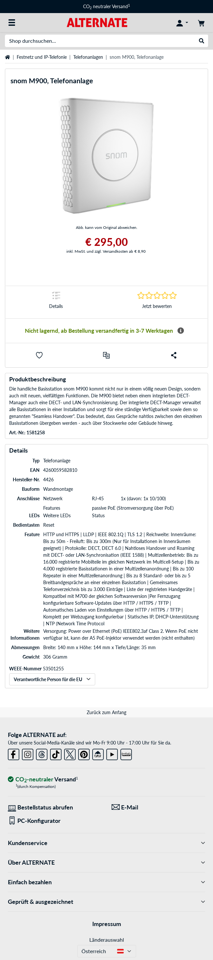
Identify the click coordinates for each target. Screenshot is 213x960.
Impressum (106, 923)
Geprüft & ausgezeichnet (106, 901)
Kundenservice (106, 843)
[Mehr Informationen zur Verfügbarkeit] (180, 331)
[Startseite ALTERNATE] (97, 22)
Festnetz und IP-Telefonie (42, 57)
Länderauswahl (106, 939)
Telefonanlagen (88, 57)
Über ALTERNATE (106, 862)
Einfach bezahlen (106, 882)
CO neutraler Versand (106, 6)
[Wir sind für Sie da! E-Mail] (158, 807)
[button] (39, 355)
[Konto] (182, 22)
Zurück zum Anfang (106, 712)
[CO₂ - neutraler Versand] (43, 779)
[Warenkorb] (201, 22)
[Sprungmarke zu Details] (56, 302)
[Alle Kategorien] (12, 22)
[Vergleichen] (106, 355)
